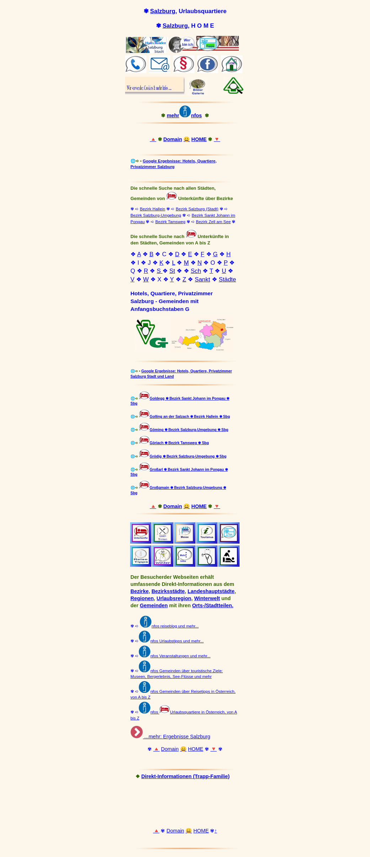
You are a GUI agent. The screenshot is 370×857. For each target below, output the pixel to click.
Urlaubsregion (174, 598)
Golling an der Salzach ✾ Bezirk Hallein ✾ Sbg (190, 417)
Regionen (142, 598)
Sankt (202, 279)
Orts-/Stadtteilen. (213, 605)
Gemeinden (153, 605)
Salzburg (162, 11)
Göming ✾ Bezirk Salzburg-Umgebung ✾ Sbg (189, 430)
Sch (196, 271)
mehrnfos (184, 115)
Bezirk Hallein (152, 208)
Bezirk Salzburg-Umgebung (155, 215)
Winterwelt (207, 598)
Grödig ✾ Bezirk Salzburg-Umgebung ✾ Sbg (188, 456)
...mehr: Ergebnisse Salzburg (176, 736)
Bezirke (139, 591)
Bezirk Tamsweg (170, 221)
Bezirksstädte (168, 591)
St (172, 271)
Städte (227, 279)
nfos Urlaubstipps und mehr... (177, 641)
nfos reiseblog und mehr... (169, 626)
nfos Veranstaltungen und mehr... (180, 656)
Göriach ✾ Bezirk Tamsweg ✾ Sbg (179, 443)
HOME (199, 139)
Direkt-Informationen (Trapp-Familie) (185, 776)
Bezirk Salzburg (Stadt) (197, 208)
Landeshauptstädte (211, 591)
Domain (172, 139)
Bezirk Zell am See (213, 221)
